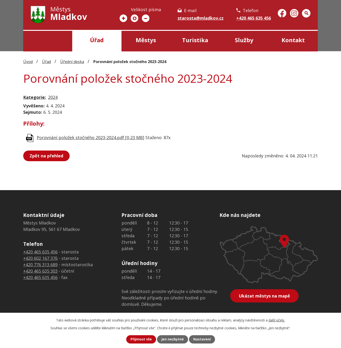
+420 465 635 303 (40, 271)
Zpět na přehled (46, 156)
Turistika (195, 40)
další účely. (277, 320)
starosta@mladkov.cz (201, 18)
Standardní (134, 18)
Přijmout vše (141, 339)
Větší (123, 18)
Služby (244, 40)
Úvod (47, 41)
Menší (145, 18)
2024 (53, 97)
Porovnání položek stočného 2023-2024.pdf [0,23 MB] (90, 137)
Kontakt (293, 40)
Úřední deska (72, 61)
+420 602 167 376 (40, 258)
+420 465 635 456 (253, 18)
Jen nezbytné (172, 339)
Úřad (97, 40)
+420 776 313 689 (40, 264)
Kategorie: (34, 97)
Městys (146, 40)
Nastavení (202, 339)
